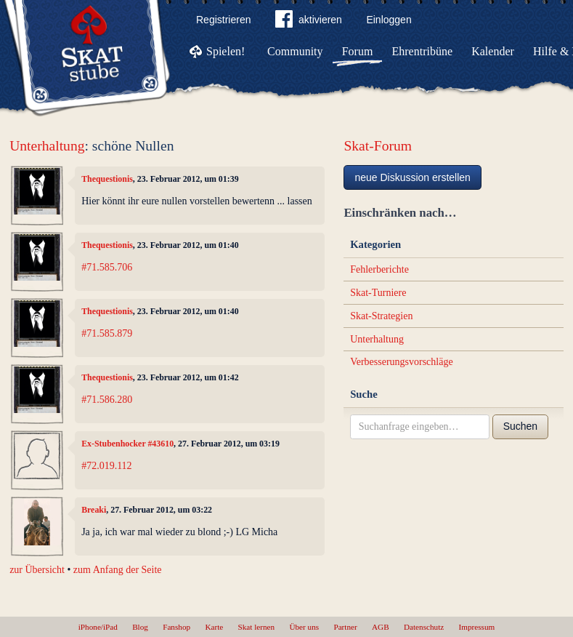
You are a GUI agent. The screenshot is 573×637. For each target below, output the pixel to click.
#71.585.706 (106, 267)
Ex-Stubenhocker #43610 (127, 443)
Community (294, 51)
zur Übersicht (37, 569)
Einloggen (388, 19)
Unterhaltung (46, 145)
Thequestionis (107, 179)
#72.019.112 (106, 465)
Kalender (492, 51)
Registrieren (223, 19)
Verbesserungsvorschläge (401, 361)
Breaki (93, 510)
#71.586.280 (106, 399)
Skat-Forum (378, 145)
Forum (357, 51)
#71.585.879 (106, 333)
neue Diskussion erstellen (412, 177)
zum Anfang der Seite (117, 569)
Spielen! (225, 51)
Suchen (520, 426)
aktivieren (308, 21)
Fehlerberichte (379, 269)
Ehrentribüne (422, 51)
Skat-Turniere (378, 292)
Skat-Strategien (381, 316)
